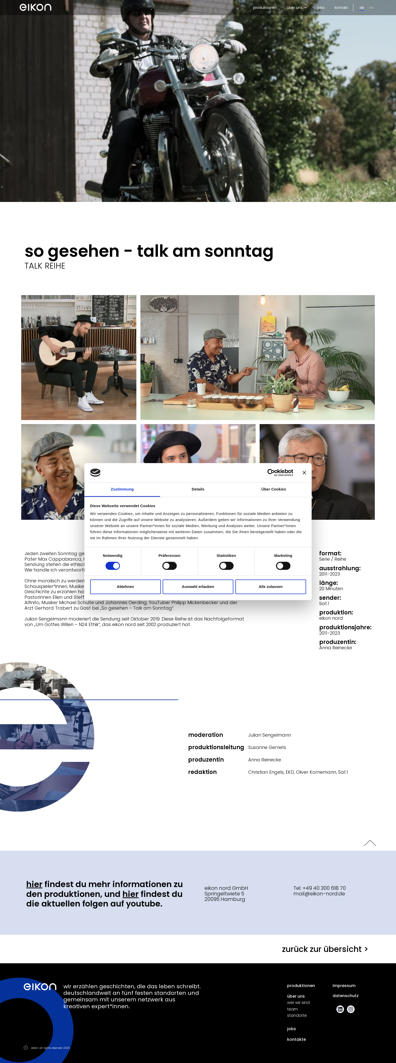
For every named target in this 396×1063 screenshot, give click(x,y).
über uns (296, 996)
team (292, 1009)
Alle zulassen (271, 587)
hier (34, 884)
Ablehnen (125, 587)
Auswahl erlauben (198, 587)
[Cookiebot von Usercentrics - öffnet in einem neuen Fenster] (271, 472)
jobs (321, 7)
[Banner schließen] (304, 472)
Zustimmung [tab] (122, 489)
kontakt (341, 7)
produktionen (265, 7)
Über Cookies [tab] (273, 489)
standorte (297, 1015)
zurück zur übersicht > (325, 949)
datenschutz (346, 995)
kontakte (296, 1039)
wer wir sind (298, 1002)
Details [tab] (198, 489)
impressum (344, 985)
